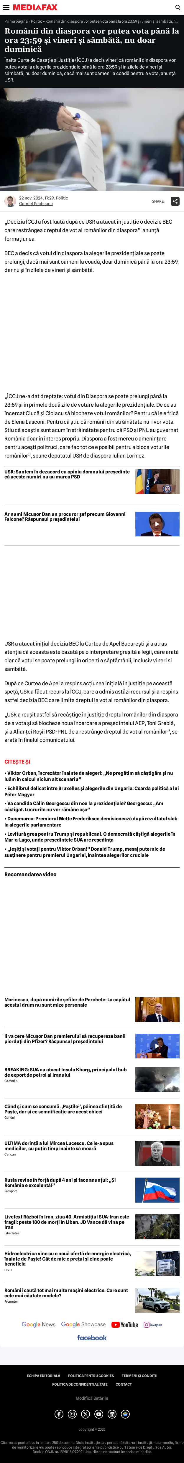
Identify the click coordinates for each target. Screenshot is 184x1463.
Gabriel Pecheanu (36, 203)
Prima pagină (16, 21)
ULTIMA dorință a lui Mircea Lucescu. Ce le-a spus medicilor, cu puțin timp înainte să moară (59, 1146)
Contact (124, 1384)
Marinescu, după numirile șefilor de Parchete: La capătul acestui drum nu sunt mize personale (67, 1002)
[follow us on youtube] (124, 1325)
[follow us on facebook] (92, 1338)
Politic (36, 21)
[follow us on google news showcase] (83, 1325)
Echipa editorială (43, 1376)
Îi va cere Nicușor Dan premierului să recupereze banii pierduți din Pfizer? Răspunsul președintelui (65, 1039)
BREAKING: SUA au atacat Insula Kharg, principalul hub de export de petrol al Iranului (65, 1072)
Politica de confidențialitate (80, 1384)
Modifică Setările (92, 1398)
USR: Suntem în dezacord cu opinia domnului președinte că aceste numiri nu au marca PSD (67, 474)
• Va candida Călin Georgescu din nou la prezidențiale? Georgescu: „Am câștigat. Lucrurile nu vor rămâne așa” (83, 806)
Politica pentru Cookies (91, 1376)
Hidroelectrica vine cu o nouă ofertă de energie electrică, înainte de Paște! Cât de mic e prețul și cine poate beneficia (67, 1259)
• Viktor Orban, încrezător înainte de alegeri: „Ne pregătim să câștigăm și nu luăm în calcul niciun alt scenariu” (88, 776)
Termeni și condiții (139, 1376)
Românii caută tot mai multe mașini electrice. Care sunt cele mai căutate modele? (66, 1293)
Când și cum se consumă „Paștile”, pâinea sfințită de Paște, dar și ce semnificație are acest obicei (63, 1109)
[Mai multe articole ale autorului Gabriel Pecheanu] (10, 201)
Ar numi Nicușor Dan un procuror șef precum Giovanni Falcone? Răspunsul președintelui (65, 517)
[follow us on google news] (38, 1325)
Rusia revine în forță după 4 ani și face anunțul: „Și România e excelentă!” (60, 1183)
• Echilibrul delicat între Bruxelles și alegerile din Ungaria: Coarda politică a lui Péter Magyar (91, 791)
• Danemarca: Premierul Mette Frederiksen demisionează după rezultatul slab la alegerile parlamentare (91, 822)
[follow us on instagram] (153, 1325)
